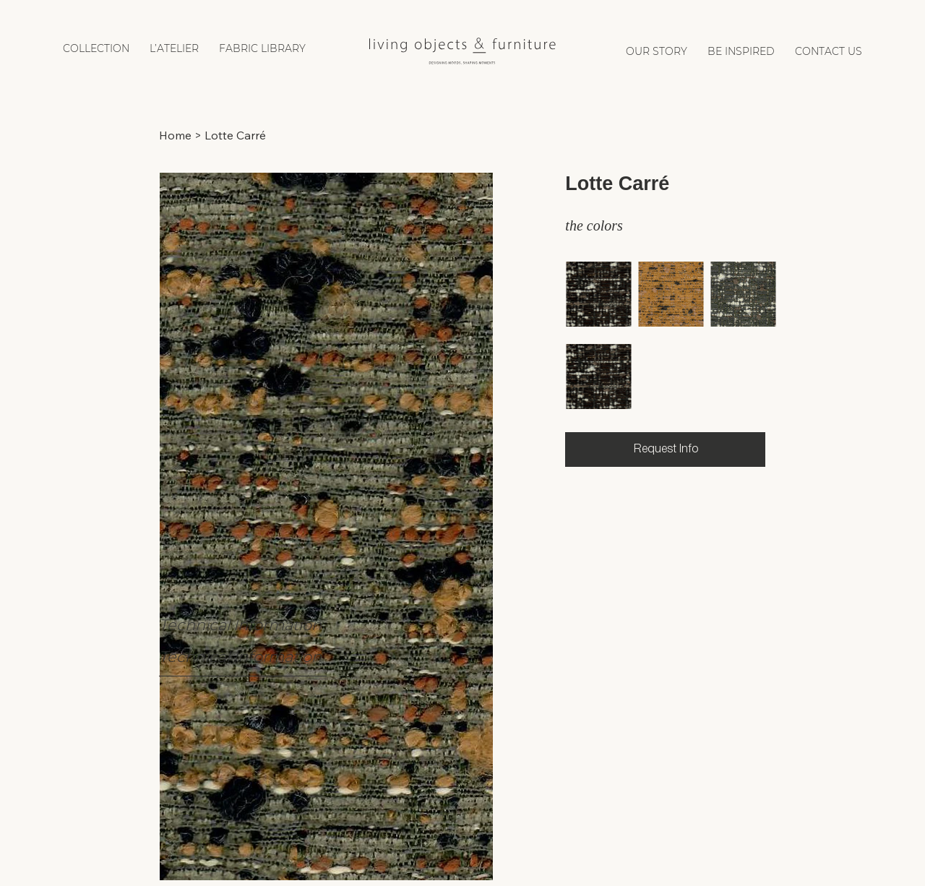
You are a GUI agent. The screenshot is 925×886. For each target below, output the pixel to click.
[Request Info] (665, 449)
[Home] (175, 135)
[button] (96, 48)
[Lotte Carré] (235, 135)
